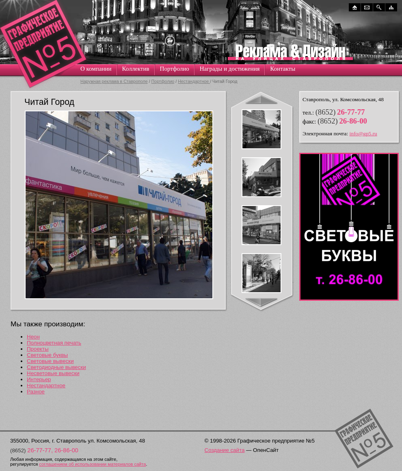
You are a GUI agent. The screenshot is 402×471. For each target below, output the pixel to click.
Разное (36, 392)
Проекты (37, 349)
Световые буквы (47, 355)
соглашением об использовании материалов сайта (92, 464)
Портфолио (174, 68)
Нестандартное (194, 81)
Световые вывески (50, 361)
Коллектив (135, 68)
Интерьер (39, 379)
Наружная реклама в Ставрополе (114, 81)
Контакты (282, 68)
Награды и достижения (230, 68)
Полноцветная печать (54, 343)
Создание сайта (225, 450)
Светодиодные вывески (56, 367)
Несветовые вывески (53, 373)
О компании (96, 68)
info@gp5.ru (363, 133)
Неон (33, 337)
